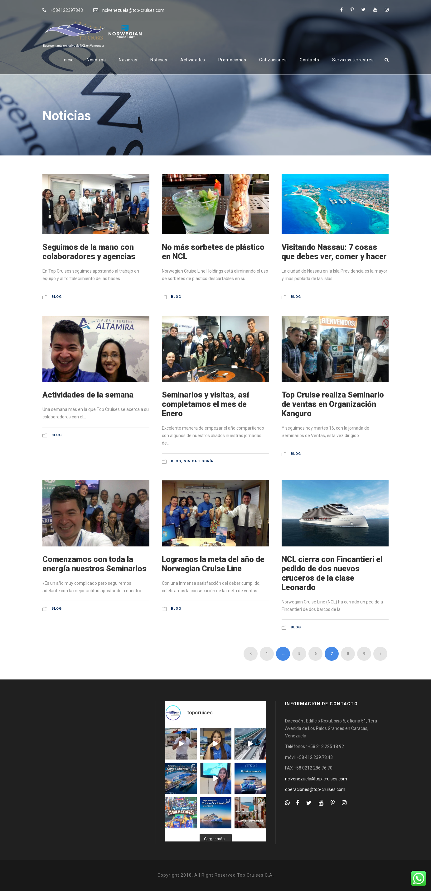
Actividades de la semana (87, 394)
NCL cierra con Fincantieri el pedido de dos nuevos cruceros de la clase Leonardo (332, 573)
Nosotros (96, 59)
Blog (56, 297)
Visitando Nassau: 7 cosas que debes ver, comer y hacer (334, 252)
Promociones (232, 59)
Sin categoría (198, 461)
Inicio (68, 59)
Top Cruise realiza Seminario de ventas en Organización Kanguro (333, 404)
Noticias (158, 59)
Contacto (309, 59)
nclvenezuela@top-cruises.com (133, 10)
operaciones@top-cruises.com (315, 789)
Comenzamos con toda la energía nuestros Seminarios (94, 564)
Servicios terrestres (353, 59)
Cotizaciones (273, 59)
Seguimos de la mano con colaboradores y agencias (88, 252)
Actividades (192, 59)
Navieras (128, 59)
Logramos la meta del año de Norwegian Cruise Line (213, 564)
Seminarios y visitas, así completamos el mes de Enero (205, 404)
